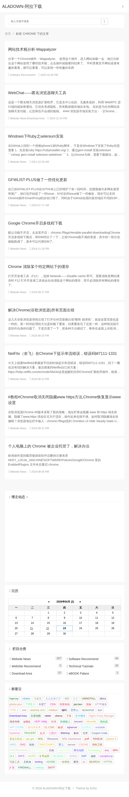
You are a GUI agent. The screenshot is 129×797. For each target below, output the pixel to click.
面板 (88, 704)
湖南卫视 (97, 744)
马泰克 (38, 698)
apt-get (30, 738)
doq (106, 750)
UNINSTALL (89, 698)
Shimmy (65, 733)
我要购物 (64, 704)
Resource (52, 738)
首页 (8, 33)
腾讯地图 (79, 750)
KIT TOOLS (38, 750)
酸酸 (31, 744)
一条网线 (64, 761)
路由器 (104, 721)
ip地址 (27, 721)
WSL (40, 738)
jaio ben (78, 704)
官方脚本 (80, 715)
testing (39, 761)
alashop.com (37, 710)
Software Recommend (23, 74)
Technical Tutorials (80, 666)
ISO (67, 698)
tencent (78, 721)
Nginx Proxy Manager (101, 715)
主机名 (27, 761)
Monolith (91, 721)
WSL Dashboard (71, 738)
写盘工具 (14, 761)
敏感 (60, 727)
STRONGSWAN (18, 750)
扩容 (12, 767)
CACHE (83, 744)
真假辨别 (86, 727)
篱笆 (76, 761)
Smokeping (94, 750)
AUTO (31, 756)
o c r (100, 710)
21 (31, 628)
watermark (64, 750)
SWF (84, 756)
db (83, 761)
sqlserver (72, 727)
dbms (103, 698)
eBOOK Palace (78, 673)
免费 (85, 733)
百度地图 (36, 715)
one (24, 710)
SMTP (51, 767)
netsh (48, 715)
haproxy (14, 698)
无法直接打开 (53, 698)
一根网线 (72, 756)
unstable (100, 727)
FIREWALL (24, 767)
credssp (39, 767)
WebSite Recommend (25, 666)
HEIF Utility (40, 721)
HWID (12, 744)
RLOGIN (58, 756)
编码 (64, 710)
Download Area (35, 118)
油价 (93, 756)
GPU (115, 750)
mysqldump (106, 756)
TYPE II (30, 704)
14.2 (11, 756)
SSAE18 (97, 738)
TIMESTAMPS (46, 744)
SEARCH (94, 761)
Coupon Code (99, 733)
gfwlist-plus (15, 704)
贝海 (51, 750)
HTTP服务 (101, 704)
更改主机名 (15, 738)
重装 (75, 698)
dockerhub (88, 710)
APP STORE (16, 727)
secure (71, 744)
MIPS (21, 756)
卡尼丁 (42, 704)
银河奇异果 (34, 727)
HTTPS (108, 761)
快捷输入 (65, 721)
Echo (93, 788)
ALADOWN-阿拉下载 (22, 6)
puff (87, 738)
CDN (53, 704)
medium (53, 710)
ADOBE (50, 761)
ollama (58, 715)
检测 (53, 721)
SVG (22, 744)
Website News (18, 118)
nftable (26, 698)
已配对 (53, 733)
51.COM (49, 727)
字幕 (68, 715)
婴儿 (61, 744)
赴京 (42, 733)
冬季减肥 (44, 756)
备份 (76, 733)
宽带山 (74, 710)
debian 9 (111, 738)
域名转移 (14, 721)
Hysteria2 (14, 733)
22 (47, 628)
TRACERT (30, 733)
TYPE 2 (13, 710)
